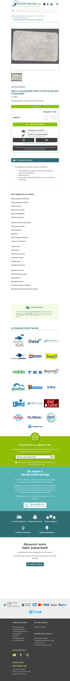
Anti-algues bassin (17, 281)
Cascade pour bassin (18, 265)
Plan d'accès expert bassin (43, 645)
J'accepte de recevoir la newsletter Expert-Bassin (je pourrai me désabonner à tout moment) (36, 463)
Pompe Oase (15, 246)
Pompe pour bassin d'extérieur (21, 285)
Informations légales (41, 638)
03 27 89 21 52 (20, 666)
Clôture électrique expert (19, 274)
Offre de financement (38, 135)
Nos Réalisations (18, 640)
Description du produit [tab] (22, 160)
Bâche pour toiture (40, 627)
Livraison (16, 636)
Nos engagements (19, 638)
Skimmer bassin (16, 230)
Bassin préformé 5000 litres (20, 199)
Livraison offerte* (37, 131)
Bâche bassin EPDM (17, 210)
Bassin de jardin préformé (19, 237)
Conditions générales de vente (44, 640)
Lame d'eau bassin (17, 258)
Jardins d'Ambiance (19, 629)
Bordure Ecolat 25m (17, 270)
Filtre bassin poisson (18, 254)
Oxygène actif (15, 261)
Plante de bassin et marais (19, 202)
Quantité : (17, 117)
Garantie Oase (17, 634)
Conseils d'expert (18, 627)
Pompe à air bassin (17, 217)
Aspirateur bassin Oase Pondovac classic (24, 289)
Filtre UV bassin (16, 206)
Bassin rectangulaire (17, 214)
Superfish (14, 234)
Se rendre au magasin (35, 564)
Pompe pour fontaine (18, 226)
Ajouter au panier (35, 124)
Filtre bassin (15, 250)
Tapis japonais (15, 278)
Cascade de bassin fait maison (21, 222)
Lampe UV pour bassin (18, 241)
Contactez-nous (39, 643)
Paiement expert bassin (20, 631)
